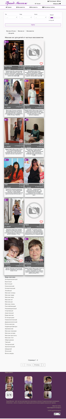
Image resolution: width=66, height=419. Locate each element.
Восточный (8, 284)
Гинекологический (11, 320)
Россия (37, 3)
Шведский (8, 349)
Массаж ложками (10, 331)
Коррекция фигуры (11, 326)
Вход (59, 1)
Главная (8, 7)
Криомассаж (9, 329)
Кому (21, 14)
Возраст (52, 14)
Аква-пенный (9, 313)
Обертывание (9, 340)
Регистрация (52, 1)
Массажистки (20, 7)
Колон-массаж (9, 324)
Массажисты (34, 7)
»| (45, 365)
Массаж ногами (10, 333)
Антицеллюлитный (11, 279)
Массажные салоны (48, 7)
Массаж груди (9, 295)
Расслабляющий (10, 306)
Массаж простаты (11, 335)
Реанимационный (11, 308)
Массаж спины (10, 304)
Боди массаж (9, 315)
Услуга (35, 14)
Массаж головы (10, 293)
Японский (8, 351)
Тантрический (9, 344)
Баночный (8, 281)
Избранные (57, 3)
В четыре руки (9, 317)
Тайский (7, 342)
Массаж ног (9, 299)
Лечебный (8, 290)
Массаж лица (9, 297)
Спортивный (9, 311)
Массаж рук (9, 302)
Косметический (10, 288)
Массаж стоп (9, 337)
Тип (6, 14)
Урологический (10, 346)
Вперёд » (38, 365)
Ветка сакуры (9, 353)
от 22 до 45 (51, 20)
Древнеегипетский (11, 322)
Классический (9, 286)
